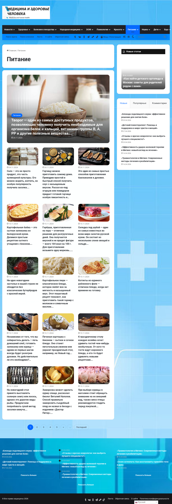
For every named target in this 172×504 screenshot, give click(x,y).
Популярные (139, 103)
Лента (39, 37)
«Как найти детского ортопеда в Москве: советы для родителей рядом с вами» (143, 82)
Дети (156, 29)
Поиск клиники (27, 37)
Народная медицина (70, 29)
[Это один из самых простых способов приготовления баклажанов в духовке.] (94, 156)
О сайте (48, 37)
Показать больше (28, 475)
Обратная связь (62, 37)
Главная (11, 50)
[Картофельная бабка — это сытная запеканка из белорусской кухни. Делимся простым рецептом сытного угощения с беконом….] (22, 212)
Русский (140, 502)
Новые (123, 103)
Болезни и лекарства (44, 29)
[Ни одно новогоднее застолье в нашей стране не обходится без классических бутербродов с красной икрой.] (22, 266)
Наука (145, 29)
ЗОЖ (88, 29)
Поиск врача (11, 37)
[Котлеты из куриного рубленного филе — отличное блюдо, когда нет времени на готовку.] (94, 266)
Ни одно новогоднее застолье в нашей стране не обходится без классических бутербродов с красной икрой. (22, 287)
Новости (8, 29)
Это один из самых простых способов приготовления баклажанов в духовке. (93, 174)
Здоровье (23, 29)
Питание (132, 29)
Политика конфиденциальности (154, 499)
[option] (143, 73)
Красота (118, 29)
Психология (102, 29)
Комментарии (159, 103)
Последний (81, 427)
